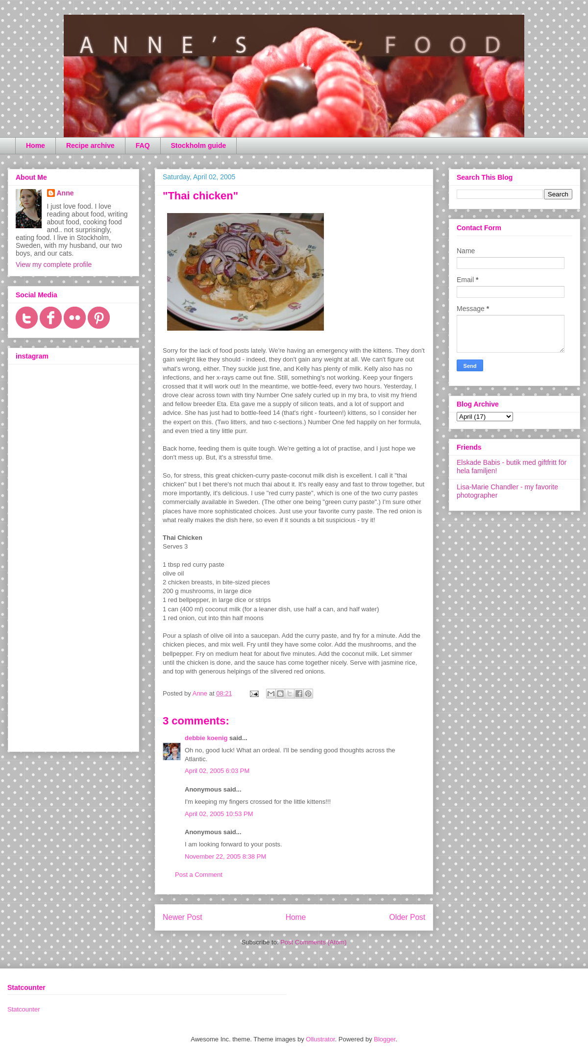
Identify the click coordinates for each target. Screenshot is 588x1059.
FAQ (143, 145)
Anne (65, 193)
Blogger (384, 1039)
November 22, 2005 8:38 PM (225, 856)
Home (35, 145)
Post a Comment (198, 874)
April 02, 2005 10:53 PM (219, 814)
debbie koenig (206, 738)
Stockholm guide (198, 145)
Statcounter (23, 1009)
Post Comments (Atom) (313, 942)
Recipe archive (90, 145)
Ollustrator (320, 1039)
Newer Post (182, 917)
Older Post (407, 917)
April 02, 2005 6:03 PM (217, 770)
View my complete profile (54, 264)
